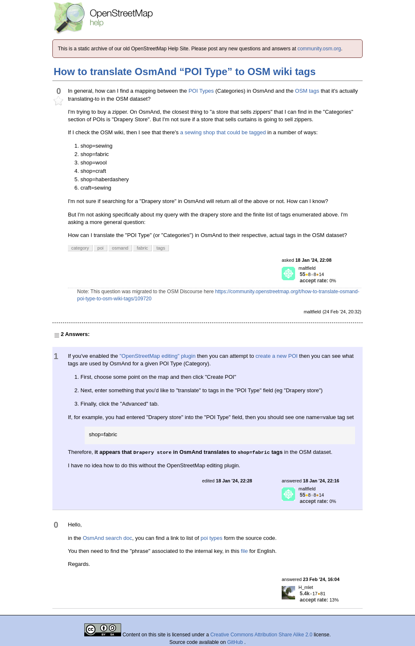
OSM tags (307, 91)
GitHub (235, 642)
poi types (212, 538)
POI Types (201, 91)
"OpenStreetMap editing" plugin (157, 356)
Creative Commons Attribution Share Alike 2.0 (261, 635)
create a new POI (277, 356)
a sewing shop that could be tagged (223, 132)
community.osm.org (319, 49)
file (244, 551)
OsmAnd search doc (107, 538)
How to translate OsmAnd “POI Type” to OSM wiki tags (185, 71)
